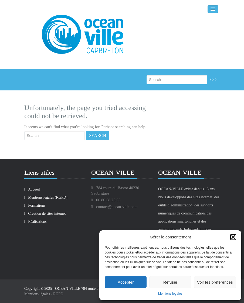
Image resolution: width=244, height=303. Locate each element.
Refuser (170, 282)
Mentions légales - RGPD (43, 294)
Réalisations (35, 222)
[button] (233, 237)
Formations (34, 205)
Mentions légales (170, 293)
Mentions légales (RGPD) (45, 197)
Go (213, 79)
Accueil (32, 189)
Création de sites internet (45, 214)
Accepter (126, 282)
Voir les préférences (215, 282)
